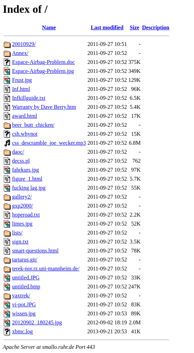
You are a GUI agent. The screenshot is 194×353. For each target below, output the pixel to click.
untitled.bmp (26, 286)
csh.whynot (24, 134)
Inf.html (21, 89)
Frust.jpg (22, 80)
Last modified (107, 27)
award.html (24, 116)
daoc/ (18, 152)
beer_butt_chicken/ (33, 125)
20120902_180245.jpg (37, 322)
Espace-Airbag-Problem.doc (43, 62)
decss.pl (21, 161)
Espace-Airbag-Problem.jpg (43, 71)
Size (134, 27)
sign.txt (20, 242)
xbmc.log (22, 331)
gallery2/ (22, 197)
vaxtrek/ (21, 295)
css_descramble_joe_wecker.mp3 (49, 143)
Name (49, 27)
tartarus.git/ (24, 260)
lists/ (17, 233)
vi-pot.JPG (24, 304)
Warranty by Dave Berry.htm (44, 107)
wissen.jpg (24, 313)
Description (155, 27)
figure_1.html (27, 179)
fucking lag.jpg (29, 188)
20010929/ (24, 44)
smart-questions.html (35, 251)
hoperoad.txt (26, 215)
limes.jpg (22, 224)
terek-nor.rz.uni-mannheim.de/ (45, 268)
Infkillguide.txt (28, 98)
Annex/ (20, 53)
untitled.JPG (26, 277)
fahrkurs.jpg (25, 170)
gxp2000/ (22, 206)
